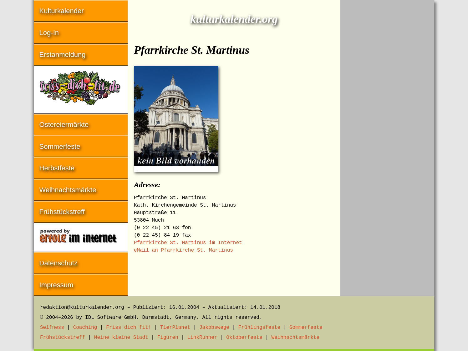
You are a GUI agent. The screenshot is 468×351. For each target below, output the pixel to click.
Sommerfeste (59, 146)
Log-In (49, 33)
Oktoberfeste (244, 337)
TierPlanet (175, 327)
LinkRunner (202, 337)
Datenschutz (58, 263)
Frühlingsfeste (259, 327)
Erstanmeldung (62, 54)
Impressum (56, 285)
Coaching (85, 327)
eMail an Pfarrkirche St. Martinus (183, 250)
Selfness (52, 327)
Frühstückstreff (62, 212)
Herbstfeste (57, 168)
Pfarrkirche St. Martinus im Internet (188, 243)
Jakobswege (214, 327)
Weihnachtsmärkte (67, 190)
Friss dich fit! (128, 327)
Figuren (167, 337)
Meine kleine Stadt (121, 337)
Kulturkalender (61, 11)
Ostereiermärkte (64, 124)
